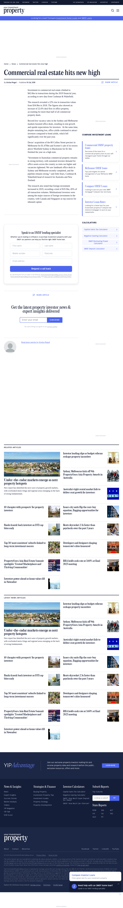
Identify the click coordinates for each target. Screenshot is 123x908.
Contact (15, 849)
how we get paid (83, 865)
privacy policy (52, 326)
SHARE (110, 82)
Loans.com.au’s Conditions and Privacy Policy (57, 276)
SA (102, 813)
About (6, 849)
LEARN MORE (110, 765)
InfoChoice (47, 885)
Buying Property (40, 792)
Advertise (104, 2)
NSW (94, 810)
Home (6, 64)
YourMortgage (58, 885)
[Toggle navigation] (117, 10)
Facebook (25, 2)
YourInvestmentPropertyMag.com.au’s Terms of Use (56, 274)
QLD (94, 817)
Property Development (43, 805)
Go (114, 798)
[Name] (25, 246)
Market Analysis (10, 802)
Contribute (115, 2)
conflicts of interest (62, 865)
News (6, 792)
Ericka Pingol (11, 82)
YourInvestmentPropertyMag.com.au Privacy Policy (25, 276)
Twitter (35, 2)
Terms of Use (52, 855)
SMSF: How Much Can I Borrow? (76, 803)
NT (102, 817)
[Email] (41, 261)
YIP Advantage (78, 2)
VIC (93, 813)
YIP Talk (7, 812)
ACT (111, 810)
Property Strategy (41, 802)
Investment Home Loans (66, 18)
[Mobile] (25, 254)
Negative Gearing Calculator (74, 795)
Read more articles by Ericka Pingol (35, 342)
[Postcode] (57, 254)
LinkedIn (45, 2)
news (14, 64)
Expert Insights (10, 795)
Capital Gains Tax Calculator (74, 792)
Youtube (54, 2)
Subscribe (55, 320)
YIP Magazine (92, 2)
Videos (6, 805)
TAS (111, 813)
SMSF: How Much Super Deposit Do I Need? (76, 799)
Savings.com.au (35, 885)
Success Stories (10, 798)
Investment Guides (41, 798)
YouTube (115, 849)
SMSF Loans (87, 18)
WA (102, 810)
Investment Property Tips (44, 795)
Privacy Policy (41, 855)
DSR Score (8, 815)
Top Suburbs (97, 792)
